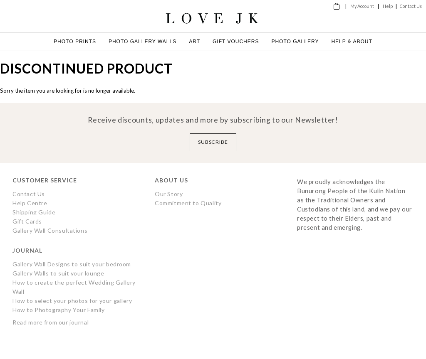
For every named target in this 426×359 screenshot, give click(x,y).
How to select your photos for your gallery (72, 300)
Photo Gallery (295, 41)
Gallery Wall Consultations (49, 230)
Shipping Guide (33, 212)
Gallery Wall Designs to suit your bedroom (71, 264)
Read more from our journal (50, 322)
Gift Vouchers (236, 41)
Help (388, 6)
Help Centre (29, 203)
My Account (362, 6)
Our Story (169, 193)
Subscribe (213, 142)
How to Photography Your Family (58, 309)
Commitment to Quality (188, 203)
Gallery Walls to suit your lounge (58, 273)
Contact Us (411, 6)
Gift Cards (27, 221)
